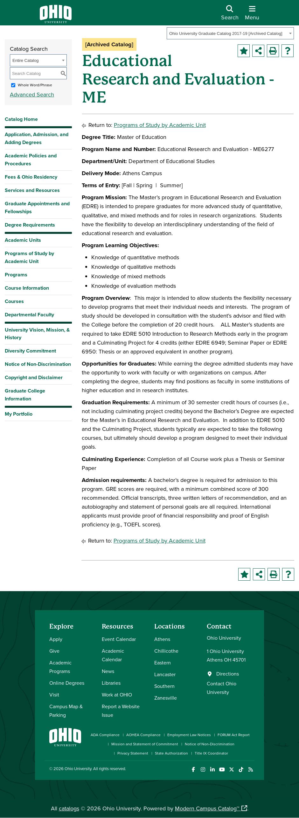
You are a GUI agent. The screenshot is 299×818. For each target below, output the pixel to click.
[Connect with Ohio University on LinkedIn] (212, 770)
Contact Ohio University (221, 688)
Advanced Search (32, 94)
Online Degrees (66, 682)
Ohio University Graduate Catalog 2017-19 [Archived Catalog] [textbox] (225, 33)
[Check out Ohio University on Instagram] (203, 770)
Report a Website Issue (121, 710)
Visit (54, 694)
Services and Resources (32, 190)
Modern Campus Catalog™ (207, 808)
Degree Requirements (30, 224)
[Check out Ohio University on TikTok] (241, 770)
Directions (227, 673)
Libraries (111, 682)
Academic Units (23, 240)
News (108, 671)
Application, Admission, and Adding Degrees (36, 138)
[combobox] (230, 33)
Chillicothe (166, 650)
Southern (164, 686)
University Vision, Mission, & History (37, 333)
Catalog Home (21, 119)
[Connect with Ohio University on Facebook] (193, 770)
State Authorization (171, 753)
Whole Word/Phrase (35, 85)
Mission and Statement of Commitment (144, 744)
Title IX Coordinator (211, 753)
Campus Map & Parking (66, 710)
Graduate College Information (25, 394)
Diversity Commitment (30, 350)
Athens (162, 639)
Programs (16, 274)
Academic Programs (60, 667)
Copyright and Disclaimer (34, 377)
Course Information (27, 288)
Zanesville (165, 697)
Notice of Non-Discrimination (38, 364)
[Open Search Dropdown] (230, 15)
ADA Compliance (105, 734)
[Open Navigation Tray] (252, 15)
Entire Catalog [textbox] (25, 60)
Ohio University (78, 768)
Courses (14, 301)
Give (54, 650)
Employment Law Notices (189, 734)
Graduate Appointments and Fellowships (37, 207)
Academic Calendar (113, 655)
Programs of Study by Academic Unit (29, 257)
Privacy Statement (132, 753)
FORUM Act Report (234, 734)
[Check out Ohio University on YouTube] (222, 770)
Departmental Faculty (29, 314)
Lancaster (165, 674)
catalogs (69, 808)
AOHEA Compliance (143, 734)
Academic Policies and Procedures (31, 159)
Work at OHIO (117, 694)
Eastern (162, 662)
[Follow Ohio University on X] (231, 770)
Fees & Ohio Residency (31, 177)
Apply (55, 639)
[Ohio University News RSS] (250, 770)
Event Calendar (119, 639)
